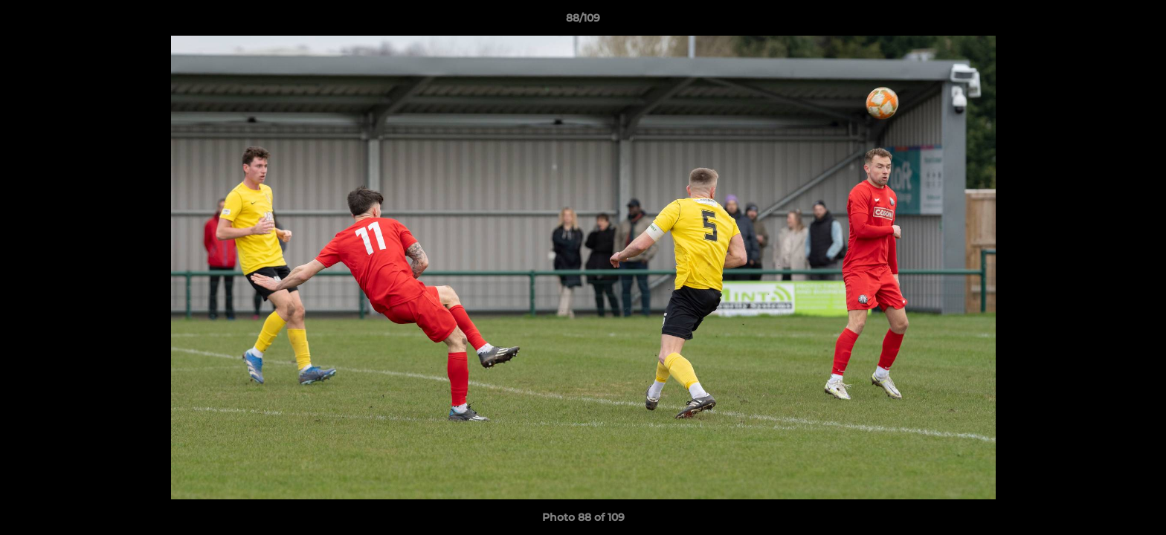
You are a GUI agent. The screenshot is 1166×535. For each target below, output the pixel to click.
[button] (1139, 21)
